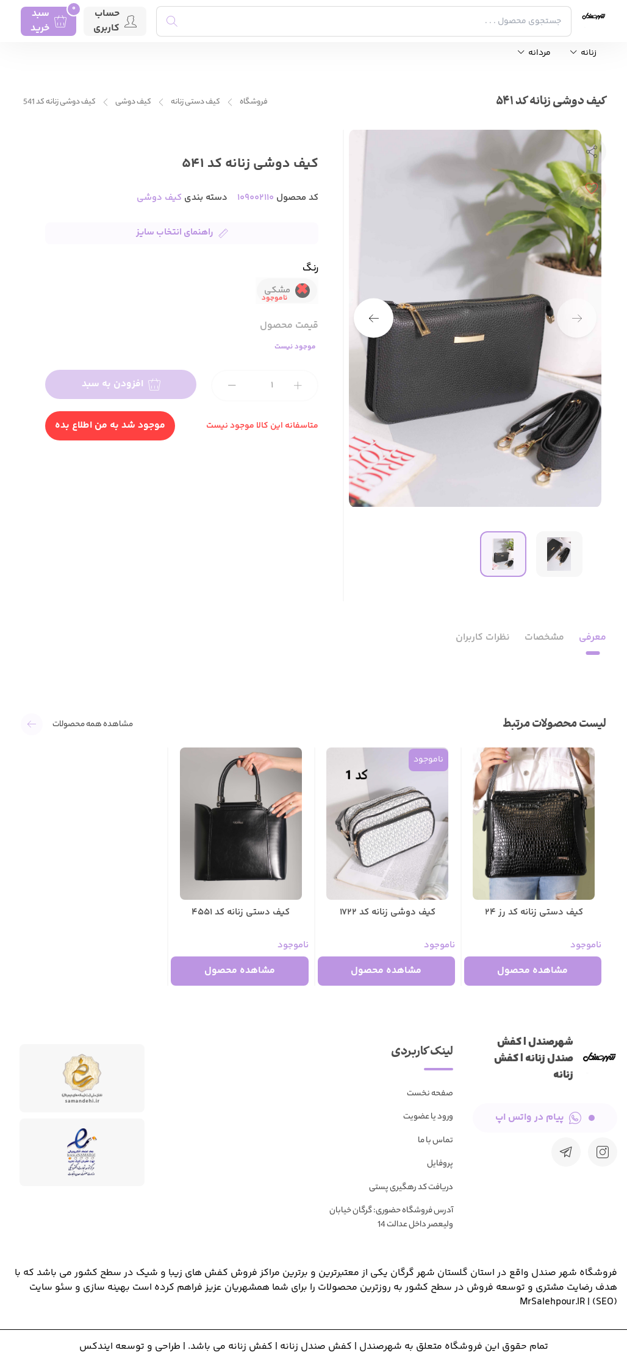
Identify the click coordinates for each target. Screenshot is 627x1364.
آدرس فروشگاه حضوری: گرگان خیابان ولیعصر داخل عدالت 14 (391, 1218)
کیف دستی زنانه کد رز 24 (534, 912)
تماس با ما (435, 1141)
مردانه (534, 53)
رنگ (310, 269)
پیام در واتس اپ (545, 1117)
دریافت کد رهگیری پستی (411, 1188)
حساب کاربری (115, 21)
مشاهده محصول (532, 970)
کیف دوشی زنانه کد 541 (59, 102)
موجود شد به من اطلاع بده (110, 425)
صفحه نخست (430, 1094)
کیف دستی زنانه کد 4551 (241, 912)
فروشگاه (254, 102)
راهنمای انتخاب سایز (182, 232)
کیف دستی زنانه (195, 102)
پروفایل (440, 1164)
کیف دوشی (133, 102)
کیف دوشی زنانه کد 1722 (387, 912)
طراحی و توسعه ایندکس (130, 1346)
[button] (373, 318)
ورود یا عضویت (428, 1117)
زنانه (583, 53)
